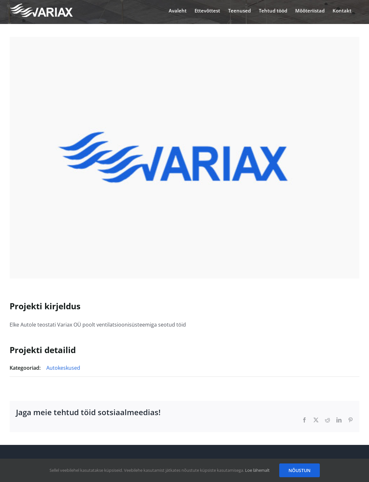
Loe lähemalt (257, 470)
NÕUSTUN (299, 470)
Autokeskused (63, 367)
